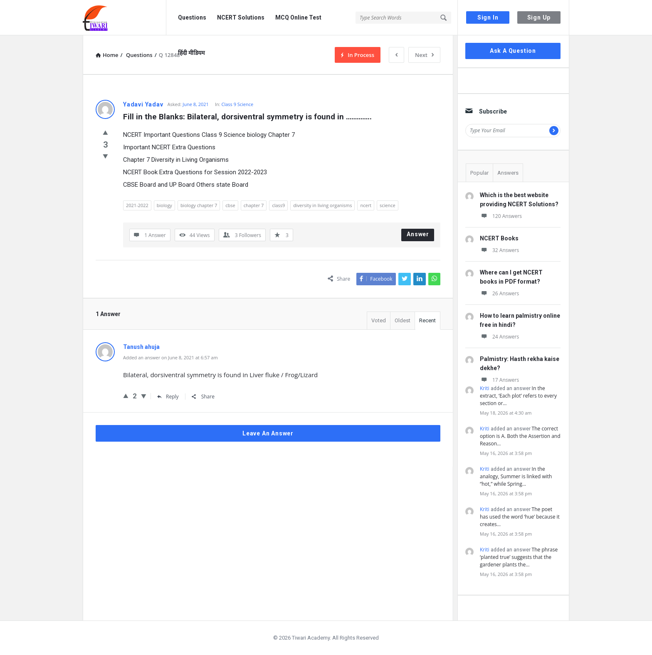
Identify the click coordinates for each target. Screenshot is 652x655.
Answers (508, 173)
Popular (479, 173)
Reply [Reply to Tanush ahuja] (168, 396)
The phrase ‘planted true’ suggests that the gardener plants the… (519, 557)
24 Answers (499, 336)
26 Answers (499, 293)
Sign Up (539, 17)
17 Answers (499, 379)
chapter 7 (254, 205)
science (387, 205)
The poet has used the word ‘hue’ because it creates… (520, 517)
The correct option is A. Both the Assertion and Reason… (520, 436)
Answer (418, 234)
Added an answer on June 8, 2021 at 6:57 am (170, 357)
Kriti (484, 388)
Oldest (402, 320)
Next (424, 55)
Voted (378, 320)
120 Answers (501, 216)
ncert (365, 205)
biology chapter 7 (198, 205)
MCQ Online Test (298, 17)
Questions (192, 17)
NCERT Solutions (240, 17)
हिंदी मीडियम (191, 52)
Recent (427, 320)
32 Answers (499, 250)
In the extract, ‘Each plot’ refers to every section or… (518, 396)
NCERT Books (499, 238)
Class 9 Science (237, 104)
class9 (278, 205)
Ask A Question (513, 50)
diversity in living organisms (322, 205)
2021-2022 (137, 205)
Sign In (488, 17)
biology (164, 205)
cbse (230, 205)
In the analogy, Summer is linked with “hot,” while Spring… (516, 476)
